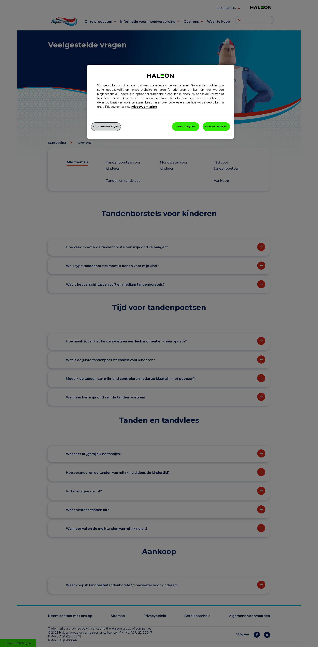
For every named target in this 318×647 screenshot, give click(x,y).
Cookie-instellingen (106, 126)
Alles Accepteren (216, 126)
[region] (160, 102)
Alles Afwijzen (185, 126)
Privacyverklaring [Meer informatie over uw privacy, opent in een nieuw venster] (144, 107)
